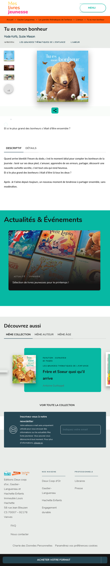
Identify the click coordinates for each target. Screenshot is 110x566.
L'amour (79, 20)
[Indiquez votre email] (76, 429)
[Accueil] (18, 8)
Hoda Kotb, (11, 36)
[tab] (13, 148)
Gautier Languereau (26, 20)
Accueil (10, 20)
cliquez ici (38, 443)
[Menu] (93, 8)
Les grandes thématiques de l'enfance (55, 20)
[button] (42, 42)
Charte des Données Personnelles (32, 545)
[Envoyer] (97, 430)
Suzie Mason (27, 36)
